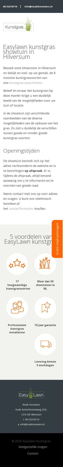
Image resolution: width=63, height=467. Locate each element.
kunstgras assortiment (25, 83)
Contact (32, 453)
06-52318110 (10, 6)
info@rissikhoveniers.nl (38, 6)
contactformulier (21, 208)
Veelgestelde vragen (32, 447)
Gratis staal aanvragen (57, 239)
